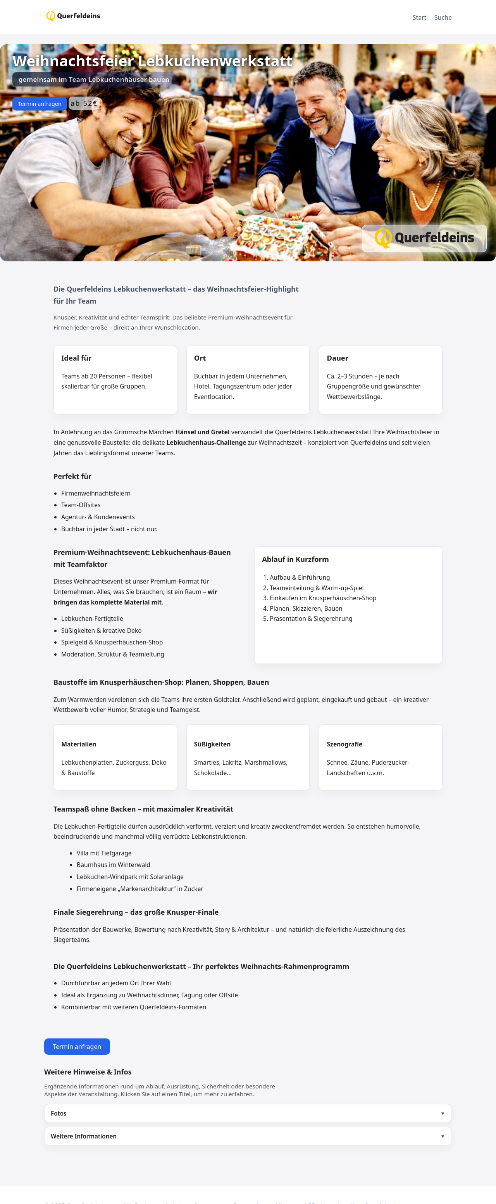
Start (420, 17)
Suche (443, 17)
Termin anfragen (39, 103)
